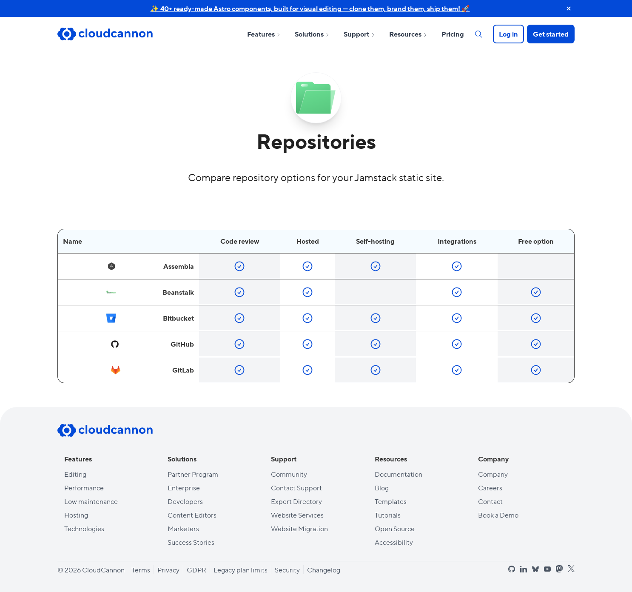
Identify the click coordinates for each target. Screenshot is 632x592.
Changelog (323, 569)
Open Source (395, 528)
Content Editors (192, 514)
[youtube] (547, 569)
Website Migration (299, 528)
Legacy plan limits (241, 569)
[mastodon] (559, 568)
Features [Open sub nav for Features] (264, 33)
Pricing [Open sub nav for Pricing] (452, 33)
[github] (511, 569)
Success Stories (191, 542)
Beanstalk (150, 292)
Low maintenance (91, 501)
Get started (551, 33)
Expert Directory (296, 501)
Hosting (76, 514)
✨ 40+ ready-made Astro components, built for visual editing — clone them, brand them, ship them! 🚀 (310, 8)
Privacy (168, 569)
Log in (508, 33)
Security (287, 569)
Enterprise (184, 487)
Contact (490, 501)
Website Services (297, 514)
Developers (185, 501)
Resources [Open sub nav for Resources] (408, 33)
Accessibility (394, 542)
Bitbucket (150, 318)
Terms (140, 569)
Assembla (150, 266)
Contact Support (296, 487)
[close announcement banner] (569, 8)
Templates (391, 501)
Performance (84, 487)
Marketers (183, 528)
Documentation (398, 474)
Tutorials (388, 514)
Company (493, 474)
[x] (571, 568)
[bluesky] (535, 569)
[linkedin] (523, 569)
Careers (490, 487)
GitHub (152, 344)
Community (289, 474)
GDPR (196, 569)
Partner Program (193, 474)
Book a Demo (498, 514)
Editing (75, 474)
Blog (382, 487)
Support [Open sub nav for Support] (360, 33)
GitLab (152, 370)
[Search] (478, 34)
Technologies (84, 528)
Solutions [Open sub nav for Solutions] (312, 33)
